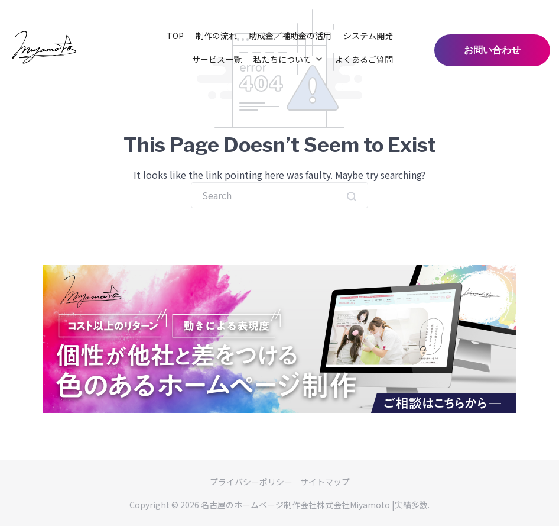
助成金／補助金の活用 (290, 35)
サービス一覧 (217, 59)
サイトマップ (325, 482)
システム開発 (368, 35)
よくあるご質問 (364, 59)
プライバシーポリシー (251, 482)
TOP (175, 35)
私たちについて (288, 59)
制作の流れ (216, 35)
